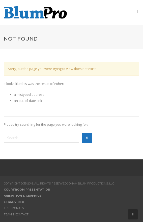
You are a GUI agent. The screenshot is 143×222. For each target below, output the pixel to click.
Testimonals (14, 208)
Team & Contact (16, 214)
